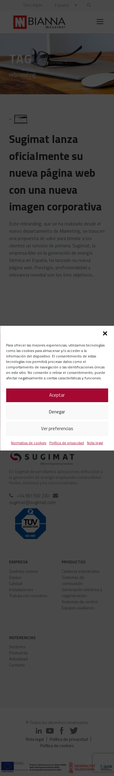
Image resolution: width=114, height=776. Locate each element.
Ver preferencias (57, 428)
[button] (105, 333)
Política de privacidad (66, 443)
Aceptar (57, 394)
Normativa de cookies (28, 443)
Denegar (57, 411)
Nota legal (95, 443)
